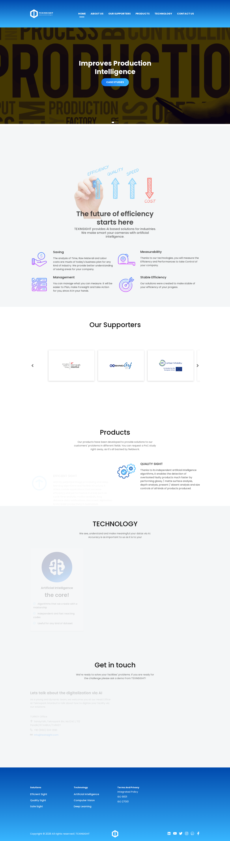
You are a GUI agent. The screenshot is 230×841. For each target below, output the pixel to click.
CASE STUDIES (115, 82)
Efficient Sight (38, 794)
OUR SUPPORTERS (119, 13)
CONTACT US (185, 13)
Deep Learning (82, 806)
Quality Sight (38, 800)
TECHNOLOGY (163, 13)
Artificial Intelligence (86, 794)
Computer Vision (84, 800)
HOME (82, 13)
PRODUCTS (143, 13)
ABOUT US (97, 13)
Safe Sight (36, 806)
